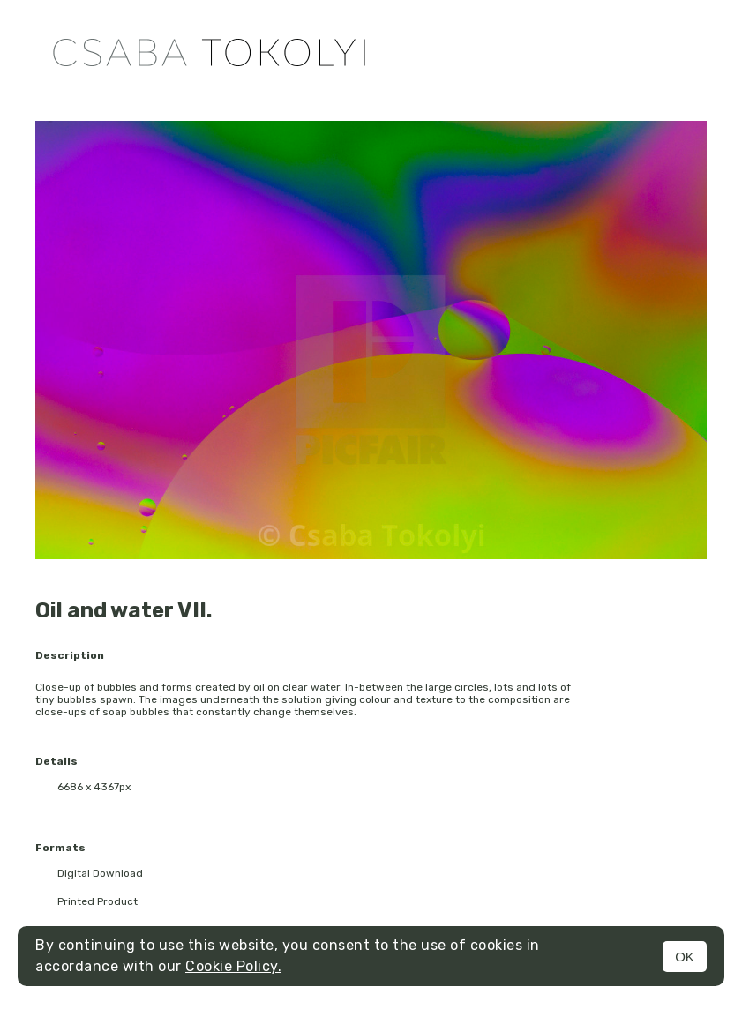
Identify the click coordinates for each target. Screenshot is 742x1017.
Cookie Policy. (233, 966)
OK (684, 956)
